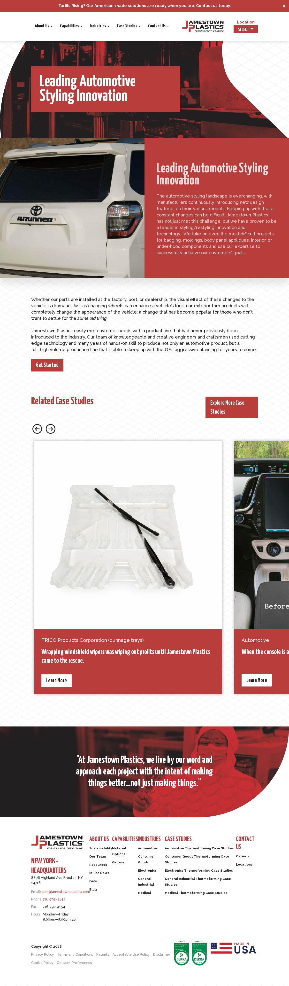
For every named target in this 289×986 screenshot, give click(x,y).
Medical (152, 895)
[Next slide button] (50, 429)
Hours (36, 915)
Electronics (155, 873)
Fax (34, 908)
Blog (93, 892)
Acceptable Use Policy (131, 955)
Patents (102, 955)
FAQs (94, 884)
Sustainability (102, 851)
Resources (99, 867)
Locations (245, 868)
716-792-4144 (54, 900)
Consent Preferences (74, 964)
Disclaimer (161, 955)
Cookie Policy (42, 964)
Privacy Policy (42, 955)
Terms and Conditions (75, 955)
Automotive (156, 851)
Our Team (98, 859)
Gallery (122, 865)
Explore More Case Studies (229, 408)
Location (246, 22)
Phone (36, 900)
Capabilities (123, 26)
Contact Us (210, 26)
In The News (100, 875)
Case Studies (180, 26)
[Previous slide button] (37, 429)
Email (35, 893)
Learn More (58, 681)
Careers (243, 860)
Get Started (49, 365)
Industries (151, 26)
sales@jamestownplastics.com (65, 893)
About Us (95, 26)
